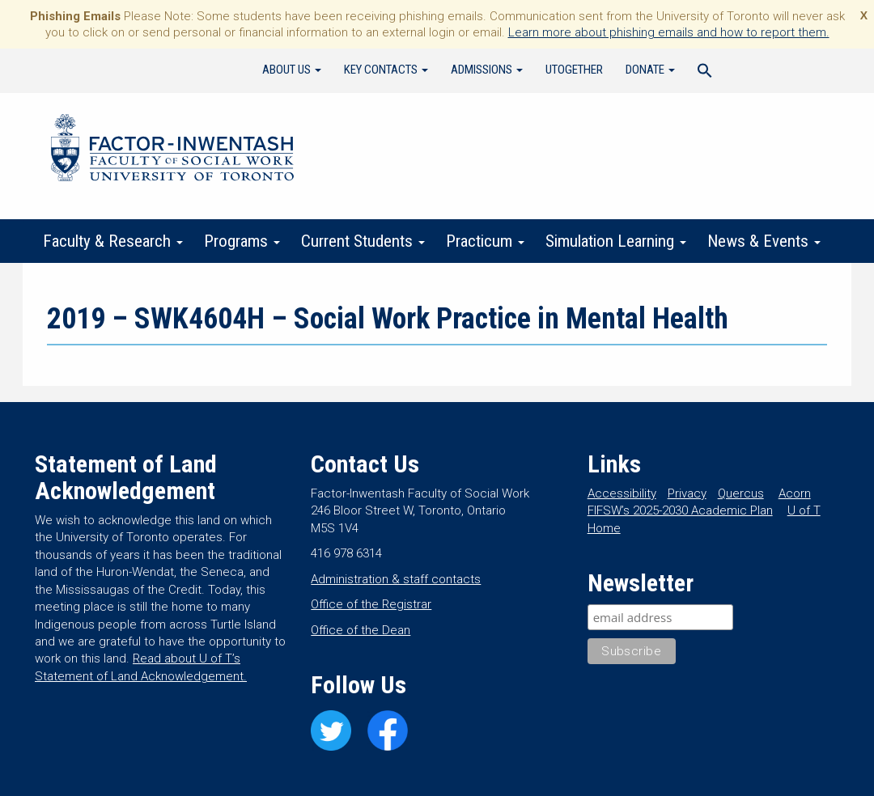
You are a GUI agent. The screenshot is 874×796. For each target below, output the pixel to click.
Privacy (687, 493)
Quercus (741, 493)
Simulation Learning (615, 241)
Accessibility (622, 493)
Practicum (485, 241)
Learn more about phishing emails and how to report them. (668, 32)
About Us (291, 69)
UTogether (574, 69)
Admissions (487, 69)
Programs (242, 241)
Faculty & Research (113, 241)
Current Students (363, 241)
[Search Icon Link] (705, 73)
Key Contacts (386, 69)
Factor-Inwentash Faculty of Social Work (172, 150)
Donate (650, 69)
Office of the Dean (360, 630)
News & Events (764, 241)
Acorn (795, 493)
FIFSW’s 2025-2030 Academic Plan (680, 510)
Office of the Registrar (371, 604)
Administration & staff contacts (396, 579)
